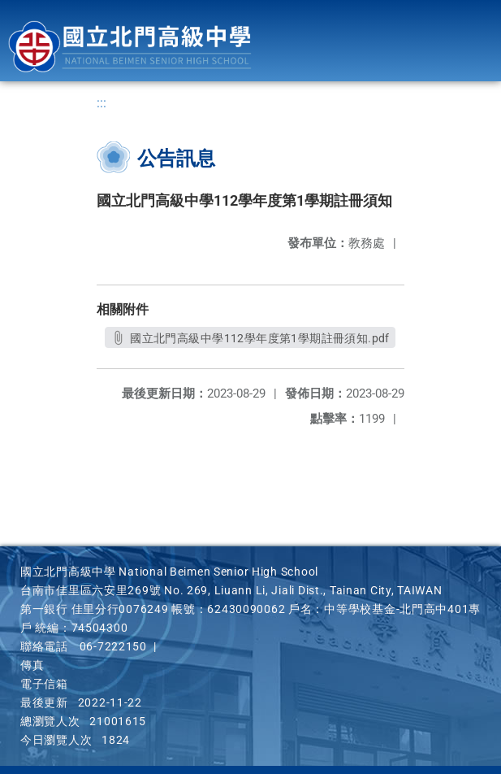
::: (101, 103)
